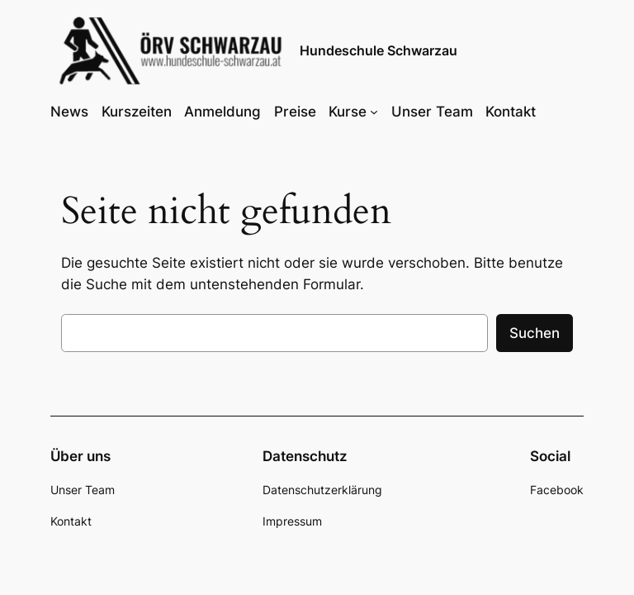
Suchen (534, 333)
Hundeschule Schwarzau (378, 50)
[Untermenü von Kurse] (374, 111)
